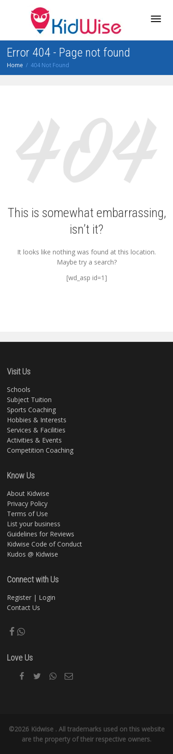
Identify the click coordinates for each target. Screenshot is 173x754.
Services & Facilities (36, 430)
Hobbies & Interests (36, 419)
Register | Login (31, 597)
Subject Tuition (29, 399)
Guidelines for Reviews (40, 534)
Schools (18, 389)
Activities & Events (34, 440)
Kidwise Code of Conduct (44, 544)
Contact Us (23, 607)
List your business (33, 523)
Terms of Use (27, 513)
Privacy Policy (27, 503)
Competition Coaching (40, 450)
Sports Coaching (31, 409)
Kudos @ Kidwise (32, 554)
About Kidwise (28, 493)
